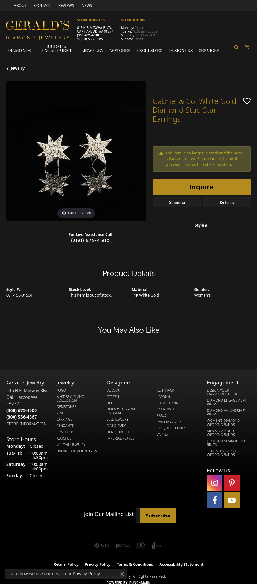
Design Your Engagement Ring (222, 392)
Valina (162, 435)
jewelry (18, 68)
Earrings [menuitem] (65, 419)
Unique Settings (171, 428)
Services (209, 50)
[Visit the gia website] (101, 545)
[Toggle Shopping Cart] (247, 46)
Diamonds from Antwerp (121, 411)
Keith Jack (165, 390)
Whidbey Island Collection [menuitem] (70, 398)
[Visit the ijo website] (123, 545)
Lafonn (163, 397)
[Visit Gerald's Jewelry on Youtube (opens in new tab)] (232, 500)
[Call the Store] (21, 410)
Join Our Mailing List (109, 514)
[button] (236, 46)
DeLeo (112, 403)
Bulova (113, 390)
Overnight (166, 409)
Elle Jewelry (117, 419)
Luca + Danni (168, 403)
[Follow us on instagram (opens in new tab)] (214, 483)
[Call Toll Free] (21, 417)
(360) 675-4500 (88, 35)
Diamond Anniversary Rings (226, 412)
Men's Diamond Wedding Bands (221, 433)
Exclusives (149, 50)
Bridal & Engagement (56, 48)
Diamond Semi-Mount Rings (226, 443)
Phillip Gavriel (170, 422)
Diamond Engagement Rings (227, 402)
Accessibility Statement (181, 564)
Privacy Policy (86, 573)
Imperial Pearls (120, 438)
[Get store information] (26, 423)
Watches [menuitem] (64, 438)
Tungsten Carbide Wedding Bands (223, 453)
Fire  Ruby (116, 425)
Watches (120, 50)
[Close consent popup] (122, 574)
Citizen (113, 397)
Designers (180, 50)
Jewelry (93, 50)
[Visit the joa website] (157, 545)
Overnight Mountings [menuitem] (77, 451)
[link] (19, 5)
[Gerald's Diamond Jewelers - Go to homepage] (41, 31)
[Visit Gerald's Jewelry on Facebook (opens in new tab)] (214, 500)
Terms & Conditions (135, 564)
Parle (162, 415)
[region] (76, 151)
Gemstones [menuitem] (67, 407)
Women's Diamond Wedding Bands (223, 422)
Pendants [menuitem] (65, 425)
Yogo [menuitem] (61, 390)
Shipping (177, 202)
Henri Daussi (118, 432)
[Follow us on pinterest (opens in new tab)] (232, 483)
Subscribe (158, 516)
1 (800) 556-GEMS (90, 39)
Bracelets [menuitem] (65, 432)
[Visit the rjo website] (140, 545)
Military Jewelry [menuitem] (71, 445)
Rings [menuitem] (62, 413)
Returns (227, 202)
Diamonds (19, 50)
